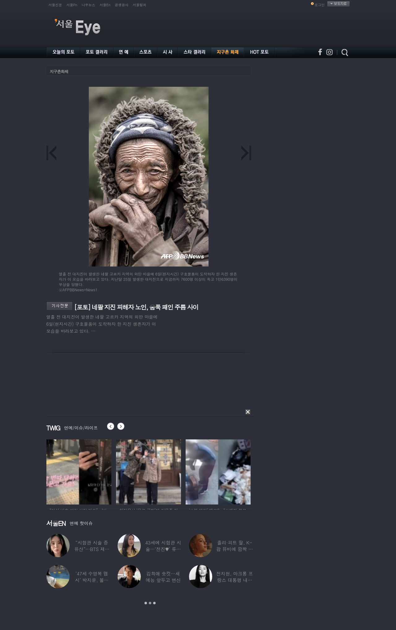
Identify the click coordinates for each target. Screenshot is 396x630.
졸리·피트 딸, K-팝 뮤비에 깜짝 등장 (234, 549)
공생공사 (121, 4)
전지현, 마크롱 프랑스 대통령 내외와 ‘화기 (234, 580)
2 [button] (150, 603)
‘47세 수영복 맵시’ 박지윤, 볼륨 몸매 (92, 580)
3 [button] (154, 603)
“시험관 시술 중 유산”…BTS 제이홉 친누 (91, 549)
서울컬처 (139, 4)
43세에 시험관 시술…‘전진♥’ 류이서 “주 (163, 549)
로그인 (320, 4)
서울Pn (72, 4)
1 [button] (145, 603)
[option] (78, 471)
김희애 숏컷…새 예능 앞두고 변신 (163, 576)
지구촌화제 (59, 71)
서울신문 (55, 4)
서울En (105, 4)
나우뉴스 (88, 4)
